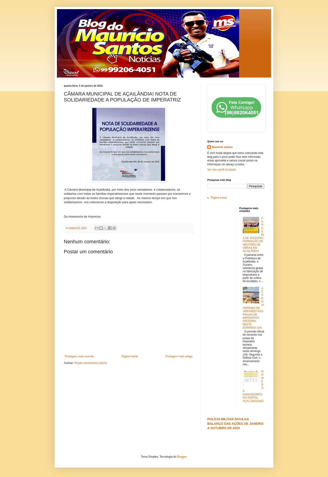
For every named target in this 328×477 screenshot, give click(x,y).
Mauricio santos (222, 147)
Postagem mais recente (79, 356)
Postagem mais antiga (178, 356)
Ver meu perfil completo (221, 169)
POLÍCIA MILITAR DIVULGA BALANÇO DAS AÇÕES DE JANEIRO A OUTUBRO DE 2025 (235, 423)
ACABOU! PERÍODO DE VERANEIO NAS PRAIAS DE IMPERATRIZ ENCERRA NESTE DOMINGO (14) (253, 308)
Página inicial (129, 356)
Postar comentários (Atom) (90, 363)
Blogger (182, 456)
